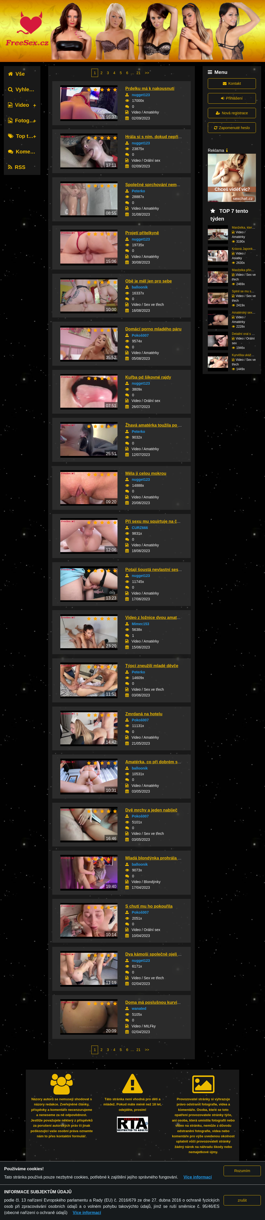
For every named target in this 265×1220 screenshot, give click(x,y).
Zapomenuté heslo (232, 128)
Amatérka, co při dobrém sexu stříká (161, 762)
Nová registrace (232, 113)
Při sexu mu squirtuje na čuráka (156, 521)
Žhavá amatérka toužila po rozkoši (159, 425)
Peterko (138, 191)
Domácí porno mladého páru (153, 329)
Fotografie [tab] (24, 120)
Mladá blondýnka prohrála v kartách (160, 858)
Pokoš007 (140, 335)
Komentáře (25, 151)
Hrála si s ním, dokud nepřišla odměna (163, 137)
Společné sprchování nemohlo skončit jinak (168, 184)
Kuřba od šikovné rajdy (148, 377)
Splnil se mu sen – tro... (248, 291)
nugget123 (141, 95)
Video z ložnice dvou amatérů (154, 617)
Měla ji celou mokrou (145, 473)
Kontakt (232, 83)
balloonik (140, 287)
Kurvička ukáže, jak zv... (248, 355)
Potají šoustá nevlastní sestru (154, 569)
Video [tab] (18, 105)
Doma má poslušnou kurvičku (154, 1002)
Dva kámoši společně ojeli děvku (157, 954)
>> (147, 73)
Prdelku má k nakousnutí (149, 88)
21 (138, 73)
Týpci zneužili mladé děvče (151, 666)
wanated (139, 1008)
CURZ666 (140, 528)
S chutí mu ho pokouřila (148, 906)
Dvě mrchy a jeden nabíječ (151, 810)
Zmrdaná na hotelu (143, 714)
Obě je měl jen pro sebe (148, 281)
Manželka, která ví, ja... (248, 227)
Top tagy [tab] (22, 136)
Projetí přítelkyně (142, 233)
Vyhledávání (27, 89)
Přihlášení (231, 98)
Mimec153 (140, 624)
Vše (16, 74)
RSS (16, 167)
